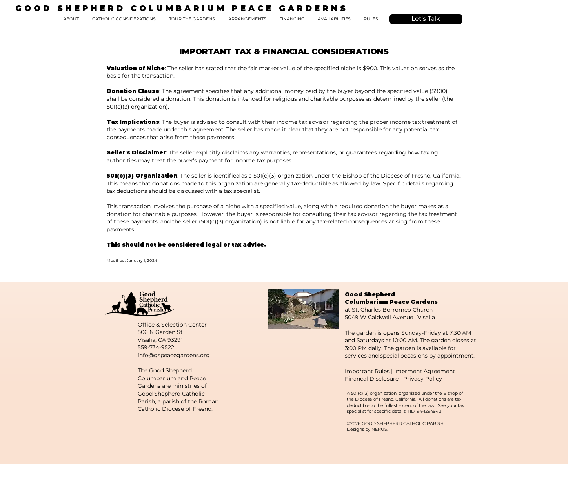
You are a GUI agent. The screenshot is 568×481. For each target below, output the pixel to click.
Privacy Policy (422, 378)
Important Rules (367, 371)
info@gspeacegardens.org (174, 355)
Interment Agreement (424, 371)
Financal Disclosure (372, 378)
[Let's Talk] (425, 19)
